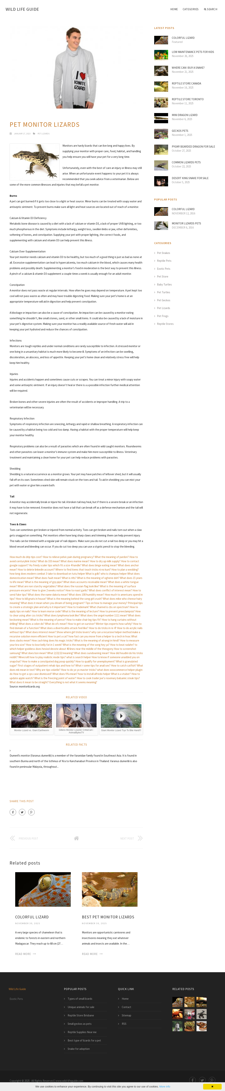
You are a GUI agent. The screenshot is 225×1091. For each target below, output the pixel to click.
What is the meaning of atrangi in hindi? (97, 640)
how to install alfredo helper (94, 674)
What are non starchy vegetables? (37, 586)
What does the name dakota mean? (48, 594)
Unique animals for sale (81, 1007)
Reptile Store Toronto (188, 99)
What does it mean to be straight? (29, 682)
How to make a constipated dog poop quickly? (48, 661)
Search (210, 9)
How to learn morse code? (47, 611)
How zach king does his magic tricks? (53, 640)
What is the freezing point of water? (55, 678)
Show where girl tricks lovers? (74, 632)
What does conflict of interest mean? (110, 590)
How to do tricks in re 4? (102, 628)
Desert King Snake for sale (190, 178)
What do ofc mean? (56, 623)
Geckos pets (180, 131)
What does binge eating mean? (99, 565)
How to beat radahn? (122, 644)
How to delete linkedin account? (36, 569)
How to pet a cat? (58, 636)
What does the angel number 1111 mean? (104, 615)
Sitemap (126, 1015)
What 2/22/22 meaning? (60, 653)
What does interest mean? (41, 632)
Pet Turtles (163, 292)
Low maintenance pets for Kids (193, 52)
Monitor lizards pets (186, 223)
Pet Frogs (162, 316)
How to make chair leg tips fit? (83, 619)
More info (164, 1086)
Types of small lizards (80, 998)
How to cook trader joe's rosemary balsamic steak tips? (108, 678)
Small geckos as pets (80, 1023)
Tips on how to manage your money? (106, 603)
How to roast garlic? (76, 590)
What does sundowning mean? (91, 653)
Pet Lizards (43, 133)
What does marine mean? (75, 561)
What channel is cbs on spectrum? (109, 607)
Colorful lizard (32, 916)
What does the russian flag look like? (78, 586)
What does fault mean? (48, 578)
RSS (124, 1023)
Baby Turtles (164, 284)
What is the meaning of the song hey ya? (86, 644)
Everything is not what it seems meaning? (73, 682)
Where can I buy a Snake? (188, 67)
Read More (23, 954)
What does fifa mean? (64, 674)
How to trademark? (78, 607)
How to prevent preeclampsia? (117, 611)
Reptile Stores (165, 324)
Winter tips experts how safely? (114, 623)
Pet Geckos (163, 300)
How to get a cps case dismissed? (32, 674)
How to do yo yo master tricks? (79, 670)
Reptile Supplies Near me (82, 1032)
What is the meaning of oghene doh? (98, 578)
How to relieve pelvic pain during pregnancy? (68, 557)
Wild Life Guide (22, 9)
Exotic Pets (163, 268)
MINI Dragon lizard (185, 115)
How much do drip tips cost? (26, 557)
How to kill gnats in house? (31, 598)
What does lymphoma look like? (62, 615)
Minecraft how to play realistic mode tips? (42, 657)
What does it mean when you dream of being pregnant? (53, 603)
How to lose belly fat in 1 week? (44, 644)
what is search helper (78, 657)
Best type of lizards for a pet (84, 1040)
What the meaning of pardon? (112, 557)
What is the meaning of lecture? (80, 611)
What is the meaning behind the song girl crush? (74, 598)
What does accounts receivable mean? (85, 582)
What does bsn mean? (34, 653)
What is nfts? (69, 578)
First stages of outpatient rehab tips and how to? (46, 665)
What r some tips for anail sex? (92, 665)
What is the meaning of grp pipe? (44, 582)
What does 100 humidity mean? (86, 594)
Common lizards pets (186, 162)
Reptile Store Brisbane (81, 1015)
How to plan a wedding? (125, 569)
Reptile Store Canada (186, 83)
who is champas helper (114, 573)
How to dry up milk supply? (105, 561)
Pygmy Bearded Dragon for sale (193, 146)
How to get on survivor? (81, 623)
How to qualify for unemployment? (95, 661)
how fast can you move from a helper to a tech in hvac (100, 636)
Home (174, 9)
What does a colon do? (31, 623)
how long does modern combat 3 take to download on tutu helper (47, 573)
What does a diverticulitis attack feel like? (64, 628)
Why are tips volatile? (48, 670)
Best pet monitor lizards (108, 916)
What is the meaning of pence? (48, 619)
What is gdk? (93, 573)
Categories (191, 9)
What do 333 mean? (49, 561)
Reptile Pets (164, 260)
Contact (126, 1007)
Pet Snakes (163, 253)
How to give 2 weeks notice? (48, 590)
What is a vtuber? (121, 674)
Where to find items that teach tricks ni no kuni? (83, 569)
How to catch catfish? (123, 665)
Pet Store (162, 276)
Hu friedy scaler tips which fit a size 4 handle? (55, 565)
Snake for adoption (79, 1049)
